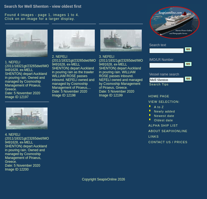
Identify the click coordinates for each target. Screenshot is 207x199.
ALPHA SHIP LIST (163, 125)
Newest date (164, 115)
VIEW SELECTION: (164, 101)
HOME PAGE (158, 96)
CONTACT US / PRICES (168, 142)
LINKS (153, 136)
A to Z (159, 107)
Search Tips (159, 84)
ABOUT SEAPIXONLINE (167, 131)
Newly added (164, 111)
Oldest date (163, 120)
